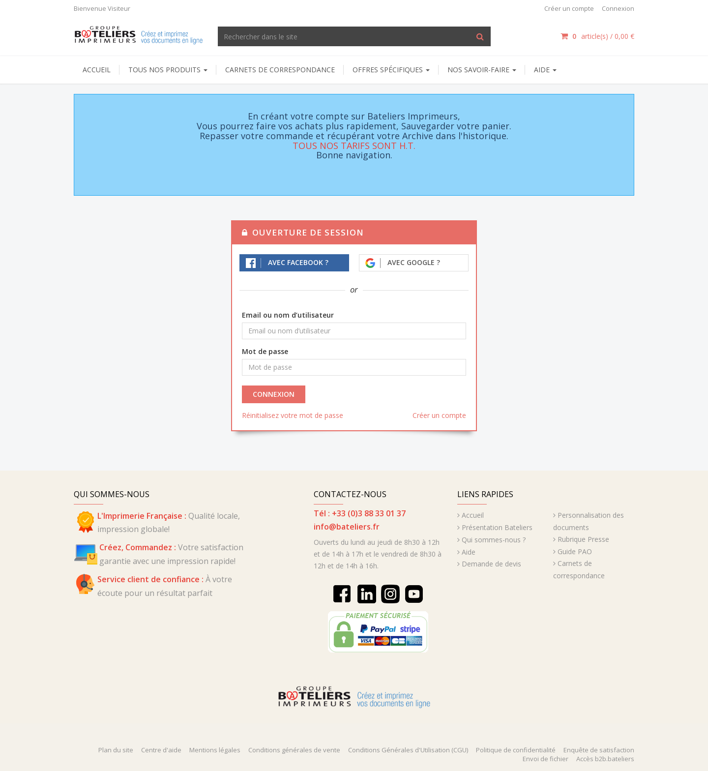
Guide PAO (575, 551)
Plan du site (115, 749)
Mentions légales (214, 749)
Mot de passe (265, 351)
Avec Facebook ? (287, 263)
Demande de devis (491, 563)
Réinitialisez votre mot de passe (292, 415)
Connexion (618, 8)
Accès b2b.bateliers (605, 758)
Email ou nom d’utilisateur (288, 315)
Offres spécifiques (391, 69)
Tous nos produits (167, 69)
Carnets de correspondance (280, 69)
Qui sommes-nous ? (494, 539)
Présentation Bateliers (497, 527)
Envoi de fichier (545, 758)
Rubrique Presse (583, 539)
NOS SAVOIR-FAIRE (481, 69)
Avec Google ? (402, 263)
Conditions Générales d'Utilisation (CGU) (408, 749)
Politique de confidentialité (516, 749)
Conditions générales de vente (294, 749)
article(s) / (597, 36)
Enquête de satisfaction (598, 749)
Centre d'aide (161, 749)
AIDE (545, 69)
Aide (468, 552)
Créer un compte (569, 8)
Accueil (97, 69)
